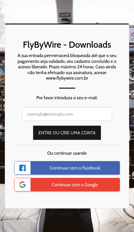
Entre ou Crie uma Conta (67, 133)
